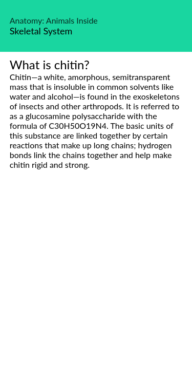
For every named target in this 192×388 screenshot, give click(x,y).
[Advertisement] (96, 290)
